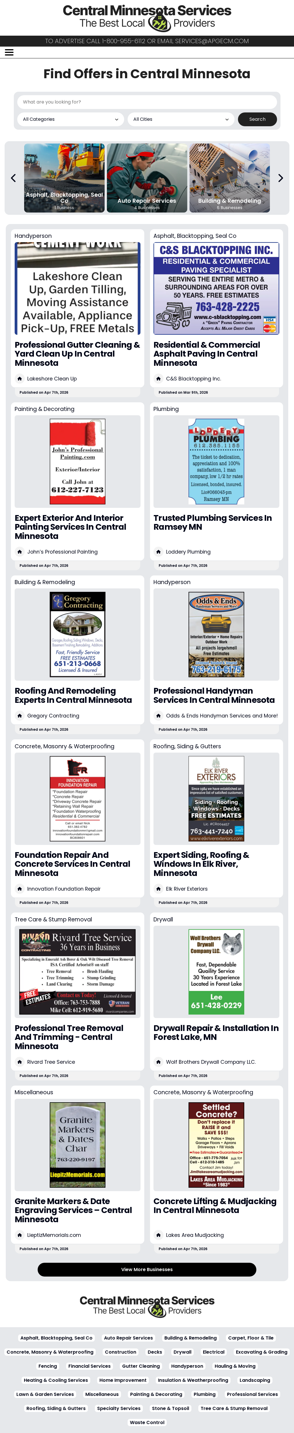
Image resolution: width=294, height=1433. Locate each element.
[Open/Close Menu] (9, 52)
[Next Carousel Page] (280, 178)
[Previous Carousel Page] (14, 178)
